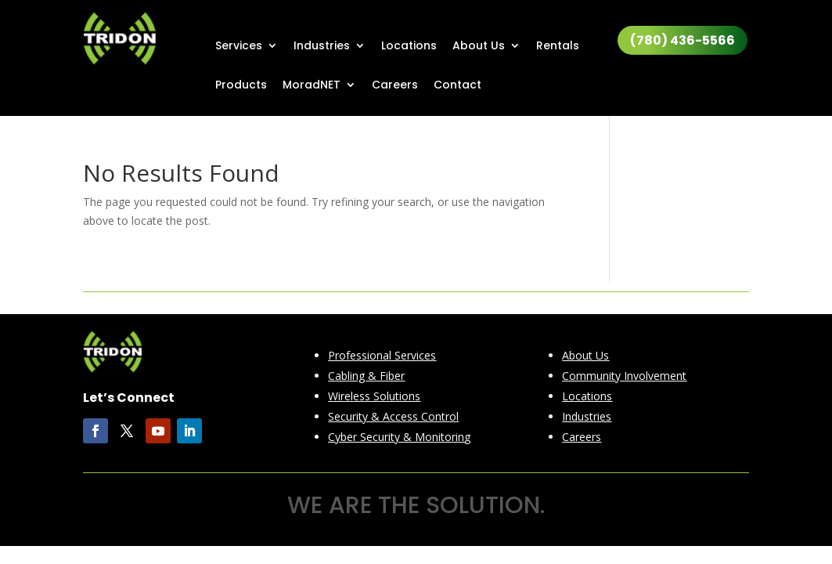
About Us (478, 46)
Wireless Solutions (374, 396)
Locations (409, 46)
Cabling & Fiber (366, 375)
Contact (457, 85)
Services (238, 46)
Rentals (557, 46)
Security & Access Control (393, 416)
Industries (322, 46)
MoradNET (311, 85)
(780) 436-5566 (682, 40)
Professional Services (382, 355)
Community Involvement (624, 375)
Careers (395, 85)
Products (241, 85)
